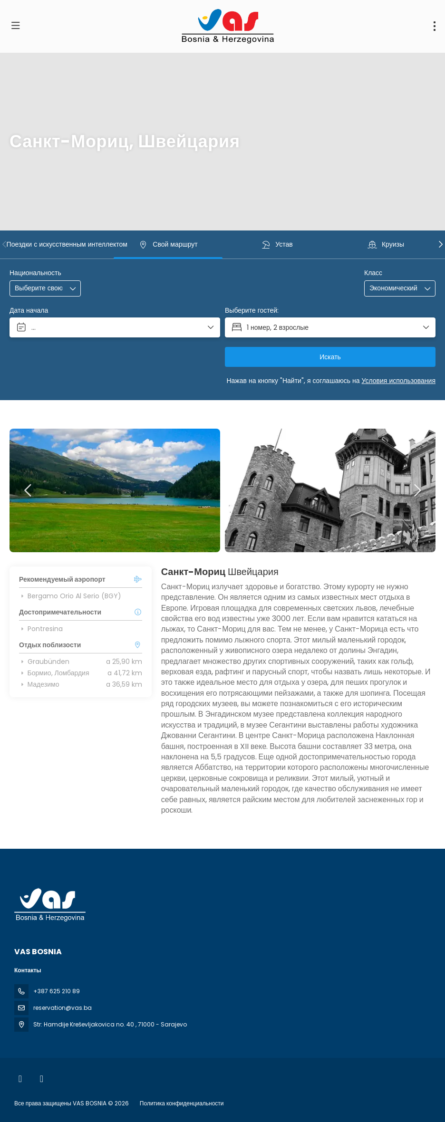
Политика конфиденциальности (182, 1103)
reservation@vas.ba (62, 1008)
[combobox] (38, 288)
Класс (373, 273)
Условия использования (399, 380)
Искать (330, 357)
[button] (5, 244)
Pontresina (41, 628)
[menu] (434, 26)
